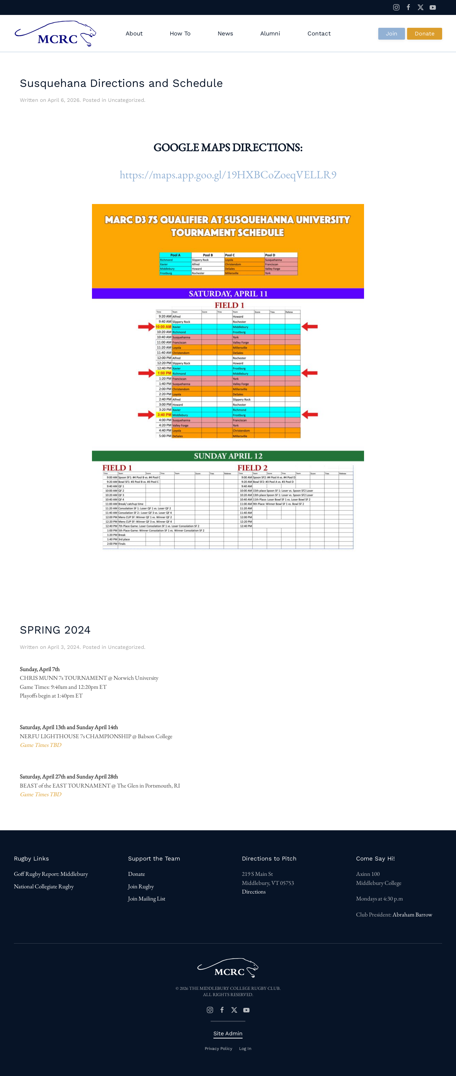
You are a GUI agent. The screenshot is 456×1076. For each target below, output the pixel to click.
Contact (319, 33)
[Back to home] (57, 34)
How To (180, 33)
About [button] (134, 33)
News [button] (225, 33)
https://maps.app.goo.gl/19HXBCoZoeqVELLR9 (228, 174)
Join (391, 33)
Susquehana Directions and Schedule (121, 83)
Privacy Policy (218, 1048)
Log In (245, 1048)
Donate (424, 33)
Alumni (270, 33)
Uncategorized (126, 100)
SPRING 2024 (55, 629)
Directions (253, 892)
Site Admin (228, 1033)
